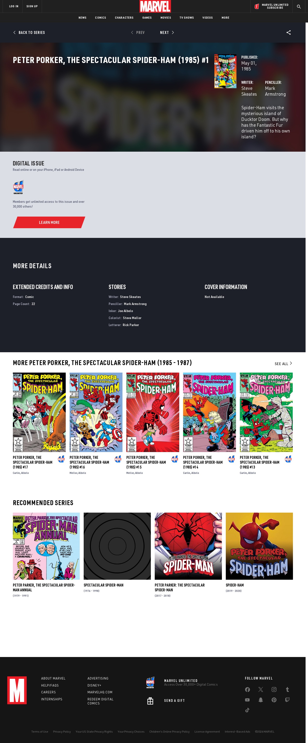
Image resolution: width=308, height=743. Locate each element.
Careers (48, 692)
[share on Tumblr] (287, 690)
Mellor (73, 514)
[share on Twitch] (287, 700)
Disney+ (94, 685)
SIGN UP (32, 6)
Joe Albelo (125, 352)
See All (284, 405)
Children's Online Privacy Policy (169, 731)
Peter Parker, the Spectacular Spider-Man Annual (44, 629)
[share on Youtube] (247, 700)
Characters (124, 17)
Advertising (98, 678)
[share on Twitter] (260, 690)
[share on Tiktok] (247, 711)
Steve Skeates (114, 114)
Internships (52, 699)
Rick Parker (131, 366)
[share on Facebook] (247, 690)
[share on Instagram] (274, 690)
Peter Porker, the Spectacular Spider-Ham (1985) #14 (203, 504)
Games (147, 17)
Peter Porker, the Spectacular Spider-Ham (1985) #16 (89, 504)
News (83, 17)
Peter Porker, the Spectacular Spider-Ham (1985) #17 (32, 504)
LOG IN (13, 6)
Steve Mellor (132, 359)
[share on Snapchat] (260, 700)
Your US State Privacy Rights (94, 731)
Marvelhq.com (100, 692)
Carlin (16, 514)
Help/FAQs (50, 685)
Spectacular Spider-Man (103, 626)
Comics (100, 17)
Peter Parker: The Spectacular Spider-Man (180, 629)
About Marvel (53, 678)
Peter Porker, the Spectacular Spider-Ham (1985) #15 (146, 504)
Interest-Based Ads (237, 731)
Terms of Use (39, 731)
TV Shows (187, 17)
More (226, 17)
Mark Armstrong (210, 114)
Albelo (25, 514)
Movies (166, 17)
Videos (208, 17)
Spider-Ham (235, 626)
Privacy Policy (62, 731)
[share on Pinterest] (274, 700)
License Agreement (207, 731)
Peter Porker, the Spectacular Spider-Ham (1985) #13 (259, 504)
